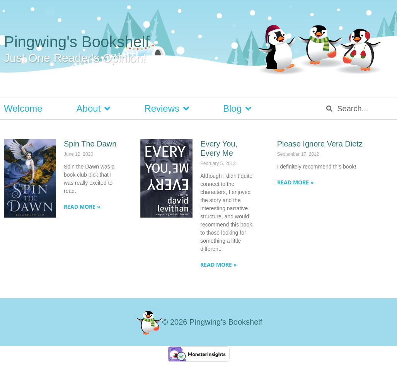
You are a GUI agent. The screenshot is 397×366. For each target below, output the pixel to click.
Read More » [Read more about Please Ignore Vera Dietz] (295, 182)
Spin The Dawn (90, 144)
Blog (237, 108)
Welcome (23, 108)
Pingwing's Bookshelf (77, 41)
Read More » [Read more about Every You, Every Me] (218, 264)
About (94, 108)
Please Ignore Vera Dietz (320, 144)
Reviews (166, 108)
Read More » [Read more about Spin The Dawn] (82, 206)
